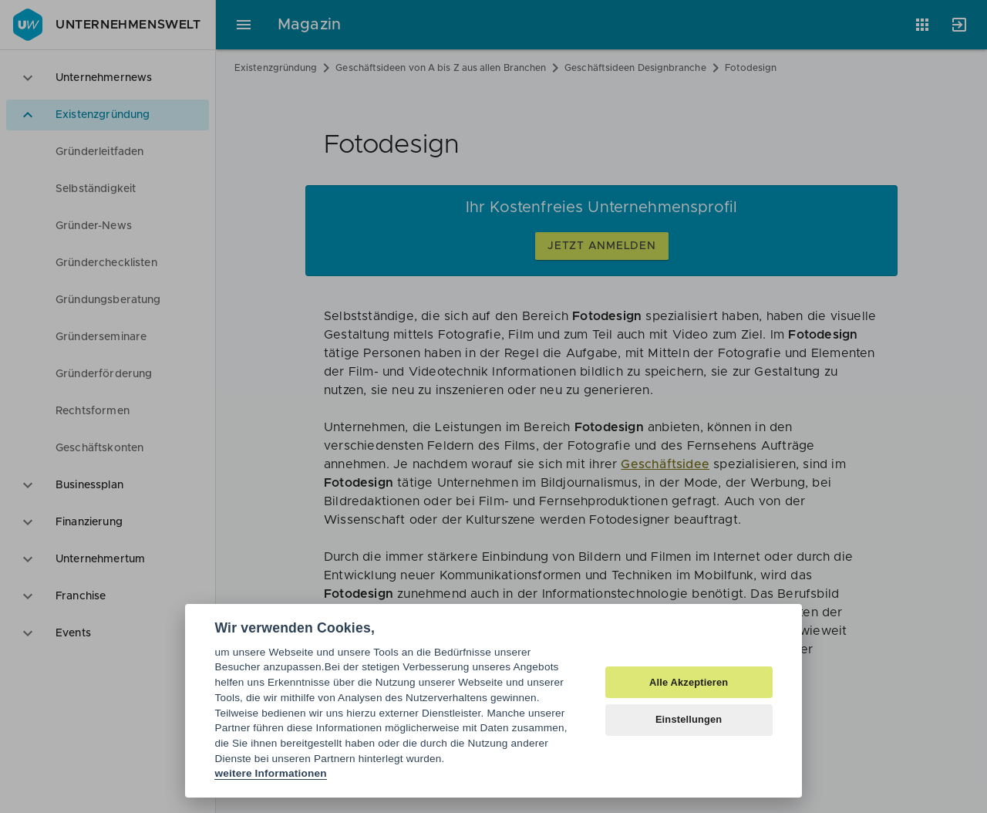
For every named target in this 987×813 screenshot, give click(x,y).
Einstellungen (689, 719)
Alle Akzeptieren (688, 682)
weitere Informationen (270, 773)
